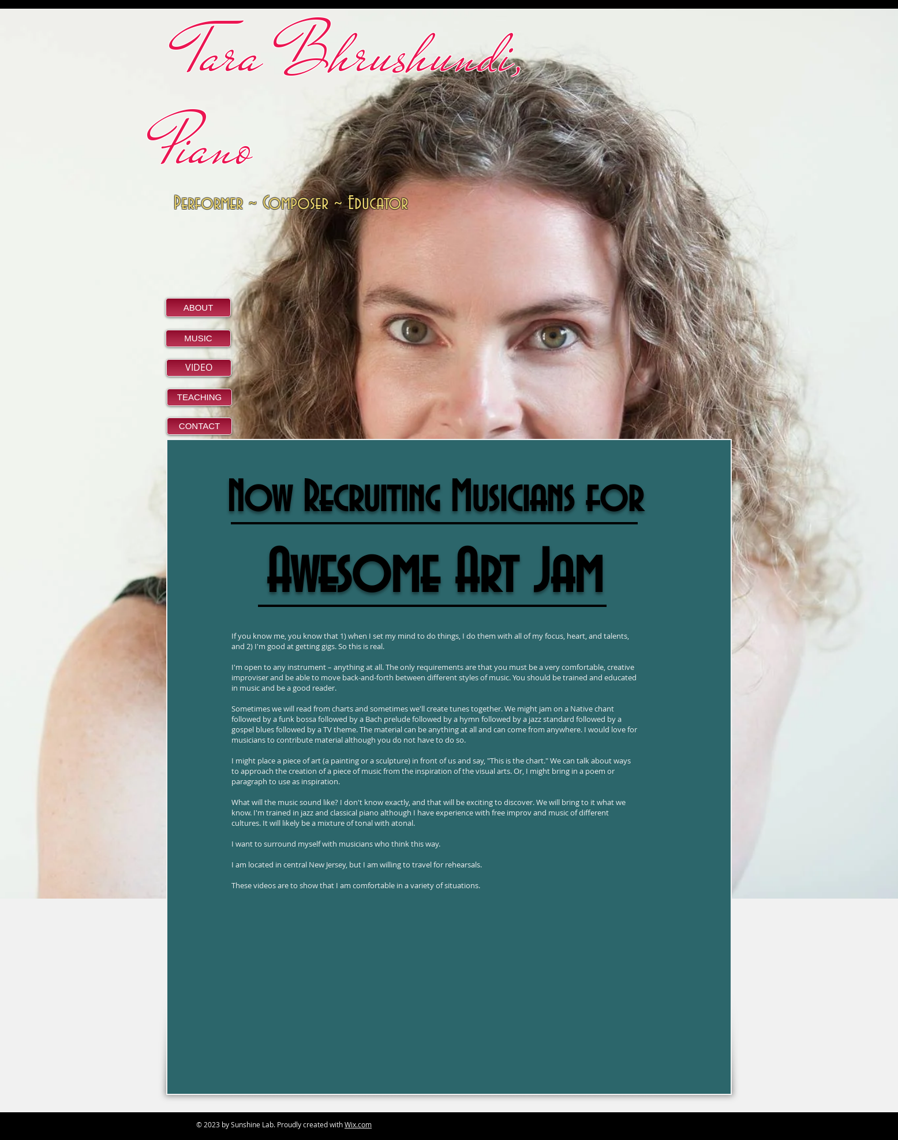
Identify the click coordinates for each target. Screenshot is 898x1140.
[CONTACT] (199, 426)
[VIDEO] (198, 368)
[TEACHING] (199, 397)
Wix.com (358, 1124)
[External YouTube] (326, 1003)
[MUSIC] (198, 338)
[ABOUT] (198, 307)
